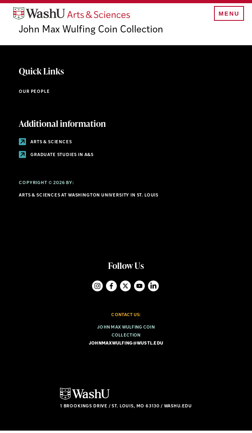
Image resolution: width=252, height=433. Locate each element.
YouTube (139, 288)
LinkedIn (153, 288)
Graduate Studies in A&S (56, 157)
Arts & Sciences (45, 145)
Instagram (97, 288)
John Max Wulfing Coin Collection (91, 33)
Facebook (111, 288)
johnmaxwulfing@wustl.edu (126, 346)
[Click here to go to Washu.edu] (85, 401)
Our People (34, 94)
